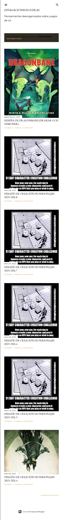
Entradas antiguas (50, 495)
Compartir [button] (8, 128)
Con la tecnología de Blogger (31, 511)
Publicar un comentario (24, 128)
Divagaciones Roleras (21, 10)
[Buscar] (57, 4)
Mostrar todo (14, 39)
